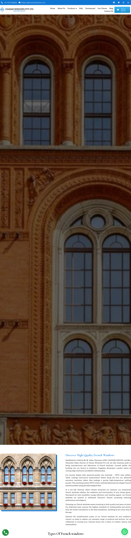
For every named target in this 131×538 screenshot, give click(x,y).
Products (72, 8)
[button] (124, 531)
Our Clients (102, 8)
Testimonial (90, 8)
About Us (61, 8)
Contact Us (108, 11)
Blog (111, 8)
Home (52, 8)
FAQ (81, 8)
